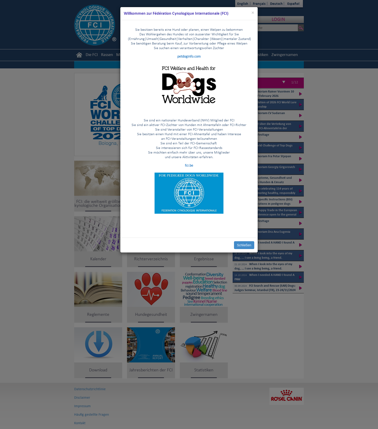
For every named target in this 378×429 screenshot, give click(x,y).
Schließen (244, 245)
